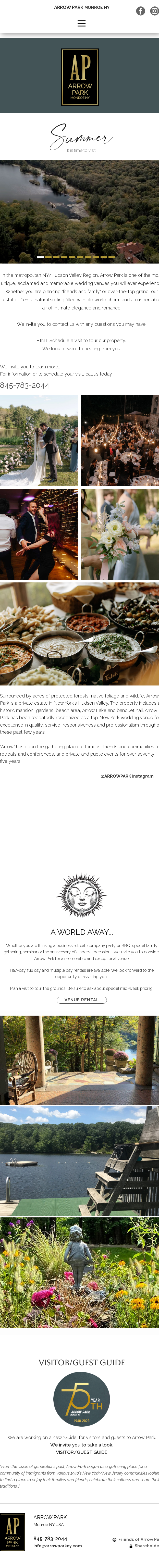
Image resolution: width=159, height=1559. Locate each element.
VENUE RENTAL (82, 999)
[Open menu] (81, 23)
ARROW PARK (81, 7)
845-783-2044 (50, 1539)
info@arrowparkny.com (57, 1545)
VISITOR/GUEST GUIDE (82, 1362)
